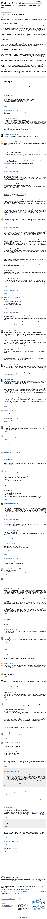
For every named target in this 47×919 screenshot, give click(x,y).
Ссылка (15, 877)
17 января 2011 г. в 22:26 (13, 646)
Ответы (6, 769)
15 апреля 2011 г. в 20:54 (11, 692)
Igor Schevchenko (7, 568)
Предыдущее (43, 891)
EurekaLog (35, 903)
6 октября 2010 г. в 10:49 (12, 410)
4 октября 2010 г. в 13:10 (13, 278)
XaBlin (5, 578)
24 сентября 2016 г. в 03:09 (17, 822)
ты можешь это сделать (38, 901)
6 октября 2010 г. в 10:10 (14, 364)
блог (33, 907)
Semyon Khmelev (7, 297)
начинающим (35, 905)
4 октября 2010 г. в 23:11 (15, 330)
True (5, 616)
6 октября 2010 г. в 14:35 (15, 426)
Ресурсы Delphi (18, 9)
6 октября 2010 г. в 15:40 (11, 443)
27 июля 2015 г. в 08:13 (12, 848)
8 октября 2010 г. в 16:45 (13, 558)
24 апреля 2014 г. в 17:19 (13, 807)
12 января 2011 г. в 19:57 (15, 637)
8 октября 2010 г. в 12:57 (11, 543)
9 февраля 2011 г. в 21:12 (12, 663)
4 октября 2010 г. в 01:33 (13, 171)
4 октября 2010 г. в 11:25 (13, 270)
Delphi (11, 76)
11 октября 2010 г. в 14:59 (16, 568)
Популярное (20, 904)
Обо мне (30, 9)
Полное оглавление (22, 907)
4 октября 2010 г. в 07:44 (13, 192)
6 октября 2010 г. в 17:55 (13, 459)
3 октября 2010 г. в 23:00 (16, 141)
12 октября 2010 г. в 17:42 (14, 588)
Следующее (3, 891)
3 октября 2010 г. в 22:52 (14, 134)
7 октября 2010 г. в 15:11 (13, 519)
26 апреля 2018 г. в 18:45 (15, 771)
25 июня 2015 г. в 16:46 (13, 841)
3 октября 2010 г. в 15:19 (13, 110)
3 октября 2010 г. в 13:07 (13, 95)
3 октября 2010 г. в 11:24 (11, 85)
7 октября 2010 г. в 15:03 (14, 503)
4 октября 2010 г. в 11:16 (13, 227)
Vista (38, 910)
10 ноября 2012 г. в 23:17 (13, 798)
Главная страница (23, 891)
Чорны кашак (6, 134)
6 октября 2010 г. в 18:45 (13, 490)
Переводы (8, 9)
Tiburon (33, 910)
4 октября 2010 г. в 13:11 (13, 290)
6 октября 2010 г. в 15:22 (12, 435)
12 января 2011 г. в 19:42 (13, 629)
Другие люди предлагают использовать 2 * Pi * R (13, 734)
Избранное (20, 902)
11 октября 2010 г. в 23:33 (11, 578)
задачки (38, 900)
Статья (43, 899)
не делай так (36, 908)
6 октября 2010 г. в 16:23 (15, 452)
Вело (13, 9)
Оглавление (25, 9)
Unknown (6, 410)
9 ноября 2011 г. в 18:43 (13, 751)
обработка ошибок (36, 902)
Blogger (25, 917)
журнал (39, 909)
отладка (43, 905)
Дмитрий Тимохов (7, 141)
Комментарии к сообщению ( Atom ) (13, 893)
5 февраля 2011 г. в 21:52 (12, 653)
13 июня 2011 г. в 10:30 (11, 725)
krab (5, 703)
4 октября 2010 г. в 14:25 (13, 312)
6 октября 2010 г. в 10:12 (14, 379)
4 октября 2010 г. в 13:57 (15, 297)
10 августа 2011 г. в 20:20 (15, 733)
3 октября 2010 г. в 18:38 (12, 118)
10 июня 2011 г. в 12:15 (10, 703)
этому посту (10, 17)
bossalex (5, 653)
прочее (37, 907)
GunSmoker (6, 330)
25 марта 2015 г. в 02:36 (13, 830)
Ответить (5, 91)
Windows (43, 907)
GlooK (5, 85)
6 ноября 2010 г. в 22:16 (10, 616)
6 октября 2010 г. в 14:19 (13, 418)
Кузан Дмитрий (7, 364)
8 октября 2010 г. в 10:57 (13, 530)
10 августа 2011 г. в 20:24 (15, 742)
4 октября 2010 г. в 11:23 (13, 257)
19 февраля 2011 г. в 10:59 (13, 672)
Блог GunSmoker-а (12, 2)
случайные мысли (7, 76)
